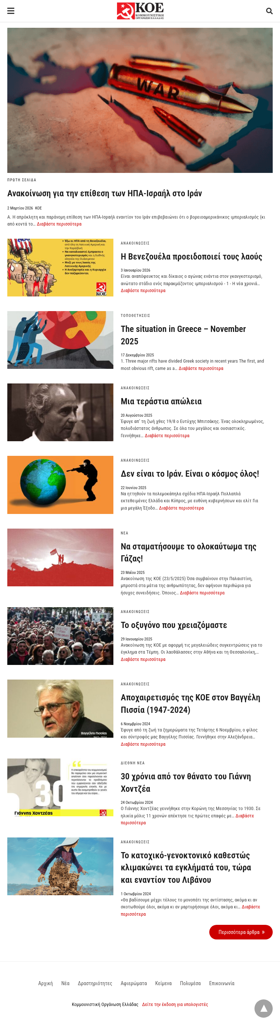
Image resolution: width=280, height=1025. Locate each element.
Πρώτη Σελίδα (21, 180)
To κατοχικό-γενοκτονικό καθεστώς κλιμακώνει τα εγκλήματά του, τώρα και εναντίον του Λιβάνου (186, 867)
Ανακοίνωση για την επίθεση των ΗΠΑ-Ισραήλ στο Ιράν (104, 193)
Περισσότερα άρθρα (238, 932)
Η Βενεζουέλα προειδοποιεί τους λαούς (191, 256)
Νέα (124, 533)
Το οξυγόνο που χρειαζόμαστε (174, 625)
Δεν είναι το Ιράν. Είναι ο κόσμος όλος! (190, 474)
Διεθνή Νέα (133, 763)
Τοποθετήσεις (135, 316)
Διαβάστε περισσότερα (59, 224)
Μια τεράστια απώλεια (161, 401)
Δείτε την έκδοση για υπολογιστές (175, 1004)
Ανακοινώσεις (135, 243)
